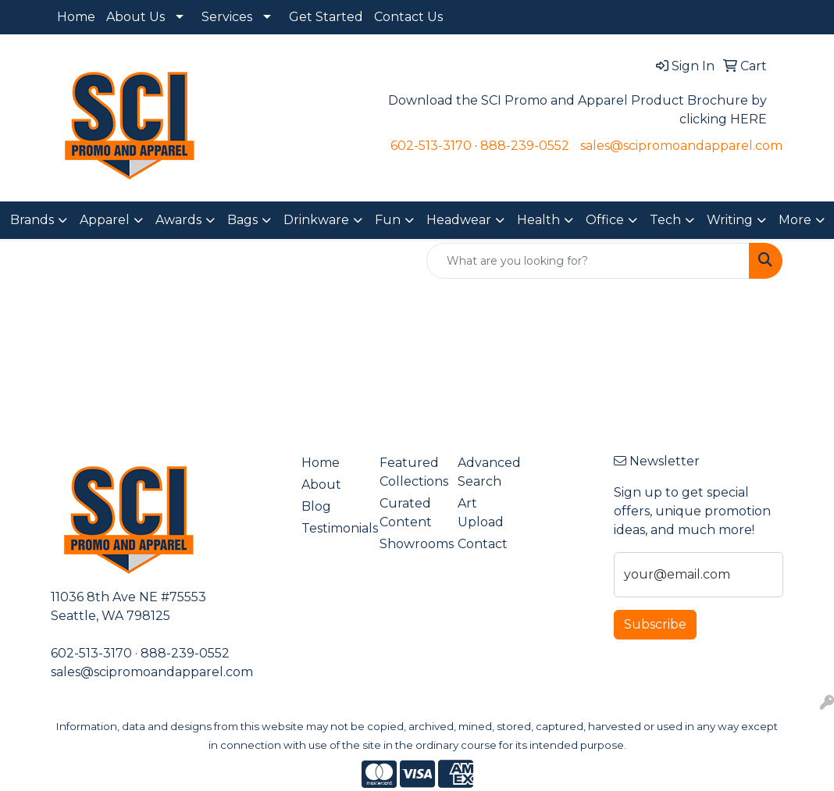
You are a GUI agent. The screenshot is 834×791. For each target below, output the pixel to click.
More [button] (795, 219)
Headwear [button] (458, 219)
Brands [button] (32, 219)
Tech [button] (665, 219)
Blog (316, 506)
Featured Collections (409, 472)
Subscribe (655, 624)
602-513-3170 (431, 145)
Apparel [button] (105, 219)
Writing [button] (730, 219)
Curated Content (406, 512)
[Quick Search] (588, 261)
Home (76, 16)
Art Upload (481, 512)
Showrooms (409, 543)
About (321, 484)
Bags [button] (242, 219)
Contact (483, 543)
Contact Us (408, 16)
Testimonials (331, 528)
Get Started (326, 16)
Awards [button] (178, 219)
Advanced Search (487, 472)
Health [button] (538, 219)
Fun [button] (388, 219)
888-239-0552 (524, 145)
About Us (135, 16)
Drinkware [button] (316, 219)
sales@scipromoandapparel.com (681, 145)
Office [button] (605, 219)
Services (226, 16)
